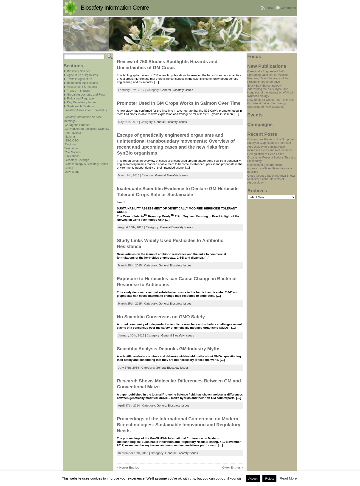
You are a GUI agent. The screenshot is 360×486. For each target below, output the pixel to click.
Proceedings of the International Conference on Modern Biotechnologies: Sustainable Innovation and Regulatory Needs (178, 424)
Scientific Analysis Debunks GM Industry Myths (169, 348)
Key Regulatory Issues (81, 102)
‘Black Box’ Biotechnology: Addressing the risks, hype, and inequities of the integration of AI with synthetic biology (271, 91)
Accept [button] (253, 478)
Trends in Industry (78, 90)
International (73, 132)
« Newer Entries (128, 467)
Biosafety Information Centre (115, 7)
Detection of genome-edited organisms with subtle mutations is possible (269, 168)
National (70, 136)
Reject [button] (269, 478)
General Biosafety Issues (176, 90)
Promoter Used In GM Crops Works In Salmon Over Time (178, 103)
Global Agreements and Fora (86, 94)
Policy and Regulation (81, 98)
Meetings (70, 121)
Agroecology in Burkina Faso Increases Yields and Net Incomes (269, 148)
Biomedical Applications (82, 83)
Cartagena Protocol (77, 125)
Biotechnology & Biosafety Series (86, 164)
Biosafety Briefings (77, 160)
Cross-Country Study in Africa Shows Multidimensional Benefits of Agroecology (271, 179)
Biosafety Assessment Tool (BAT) (85, 110)
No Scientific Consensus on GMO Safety (161, 316)
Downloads (72, 171)
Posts (269, 7)
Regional (70, 144)
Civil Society (73, 152)
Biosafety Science (78, 71)
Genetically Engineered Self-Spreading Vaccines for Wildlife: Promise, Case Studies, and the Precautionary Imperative (268, 76)
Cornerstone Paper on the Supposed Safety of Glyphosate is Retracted (271, 141)
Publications (71, 156)
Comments (288, 7)
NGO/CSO (72, 140)
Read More (288, 478)
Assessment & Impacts (82, 86)
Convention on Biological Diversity (87, 128)
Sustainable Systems (81, 106)
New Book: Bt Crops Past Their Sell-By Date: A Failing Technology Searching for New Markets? (271, 103)
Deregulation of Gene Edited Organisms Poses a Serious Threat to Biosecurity (271, 157)
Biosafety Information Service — (85, 117)
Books (69, 168)
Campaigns (71, 148)
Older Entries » (232, 467)
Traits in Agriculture (79, 79)
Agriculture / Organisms (82, 75)
